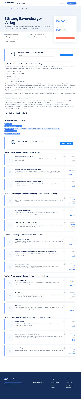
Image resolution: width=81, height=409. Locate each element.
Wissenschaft (8, 123)
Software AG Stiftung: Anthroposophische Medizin (28, 169)
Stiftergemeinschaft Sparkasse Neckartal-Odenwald (29, 181)
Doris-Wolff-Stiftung (20, 280)
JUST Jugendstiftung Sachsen (22, 210)
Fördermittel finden (66, 55)
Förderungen (10, 8)
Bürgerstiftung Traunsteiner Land (24, 157)
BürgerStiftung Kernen (21, 348)
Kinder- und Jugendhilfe (10, 131)
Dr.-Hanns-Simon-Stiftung (22, 264)
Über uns (53, 387)
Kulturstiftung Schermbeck (22, 239)
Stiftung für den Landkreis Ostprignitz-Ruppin (27, 334)
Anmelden (62, 3)
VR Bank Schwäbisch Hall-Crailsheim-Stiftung (27, 223)
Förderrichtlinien (65, 38)
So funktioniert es (21, 3)
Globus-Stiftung (19, 305)
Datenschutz (69, 382)
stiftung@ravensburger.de (37, 34)
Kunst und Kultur (9, 128)
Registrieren (72, 3)
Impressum (68, 387)
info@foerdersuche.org (38, 382)
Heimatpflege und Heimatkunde (12, 133)
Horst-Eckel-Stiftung (20, 198)
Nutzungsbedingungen (71, 385)
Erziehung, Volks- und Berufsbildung (13, 126)
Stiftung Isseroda (19, 321)
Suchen (21, 384)
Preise (52, 385)
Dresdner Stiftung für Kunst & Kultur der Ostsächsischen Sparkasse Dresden (35, 251)
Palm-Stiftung (18, 293)
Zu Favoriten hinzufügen (64, 157)
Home (5, 7)
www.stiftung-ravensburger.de (38, 37)
